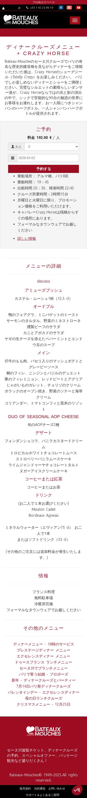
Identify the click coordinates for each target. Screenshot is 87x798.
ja (19, 7)
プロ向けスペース (43, 2)
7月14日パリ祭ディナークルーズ (43, 686)
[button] (77, 790)
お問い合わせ (56, 788)
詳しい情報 (26, 238)
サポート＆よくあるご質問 (42, 794)
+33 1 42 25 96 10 (39, 7)
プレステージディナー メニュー (43, 650)
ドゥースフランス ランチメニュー (43, 662)
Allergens (43, 280)
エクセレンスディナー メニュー (43, 656)
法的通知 (39, 788)
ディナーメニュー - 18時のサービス (43, 644)
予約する (43, 169)
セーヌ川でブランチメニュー (43, 668)
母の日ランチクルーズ (43, 698)
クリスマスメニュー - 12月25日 (44, 704)
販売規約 (25, 788)
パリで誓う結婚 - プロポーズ (43, 674)
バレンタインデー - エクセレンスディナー (43, 692)
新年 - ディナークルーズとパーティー (44, 680)
